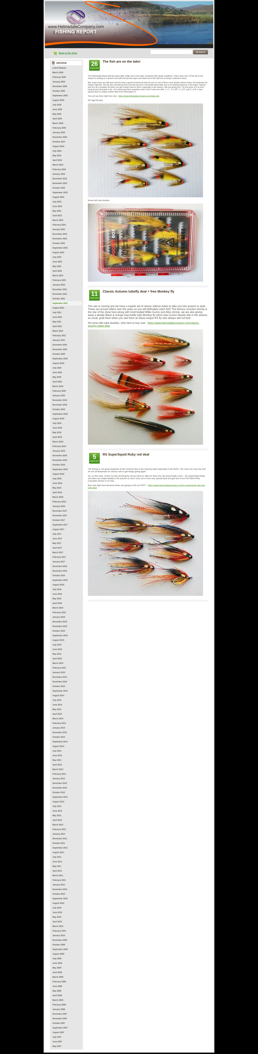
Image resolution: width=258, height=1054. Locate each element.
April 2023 (57, 215)
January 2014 (58, 728)
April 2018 (57, 492)
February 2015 (59, 668)
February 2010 (59, 931)
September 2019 (60, 414)
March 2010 (57, 926)
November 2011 (59, 838)
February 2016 (59, 612)
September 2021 (60, 303)
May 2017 (56, 543)
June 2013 (57, 755)
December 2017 (59, 511)
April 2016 (57, 603)
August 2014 (58, 695)
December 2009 (59, 940)
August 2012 (58, 802)
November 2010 (59, 889)
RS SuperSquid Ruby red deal (126, 454)
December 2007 (59, 1014)
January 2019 (58, 451)
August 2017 (58, 529)
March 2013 (57, 769)
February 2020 (59, 391)
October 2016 (58, 575)
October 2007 (58, 1023)
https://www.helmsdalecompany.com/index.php (138, 96)
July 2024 (56, 151)
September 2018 (60, 469)
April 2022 (57, 271)
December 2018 (59, 455)
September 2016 (60, 580)
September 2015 (60, 635)
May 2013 (56, 760)
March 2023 (57, 220)
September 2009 (60, 949)
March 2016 (57, 608)
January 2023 (58, 229)
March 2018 (57, 497)
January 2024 (58, 174)
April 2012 (57, 820)
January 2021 (58, 340)
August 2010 (58, 903)
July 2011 (56, 857)
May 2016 (56, 598)
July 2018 (56, 478)
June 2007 (57, 1041)
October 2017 (58, 520)
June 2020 (57, 372)
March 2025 (57, 123)
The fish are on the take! (122, 61)
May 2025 (56, 114)
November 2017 (59, 515)
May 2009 (56, 968)
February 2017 (59, 557)
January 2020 (58, 395)
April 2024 (57, 160)
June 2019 (57, 428)
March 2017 (57, 552)
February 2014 (59, 723)
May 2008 (56, 991)
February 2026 (59, 77)
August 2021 (58, 308)
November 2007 (59, 1018)
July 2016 (56, 589)
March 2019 (57, 442)
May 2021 (56, 322)
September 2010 (60, 898)
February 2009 (59, 981)
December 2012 (59, 783)
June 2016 (57, 594)
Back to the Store (68, 53)
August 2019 (58, 418)
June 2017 (57, 538)
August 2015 (58, 640)
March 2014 (57, 718)
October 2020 (58, 354)
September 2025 (60, 95)
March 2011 (57, 875)
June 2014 (57, 705)
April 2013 (57, 765)
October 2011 (58, 843)
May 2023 (56, 211)
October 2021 (58, 298)
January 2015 (58, 672)
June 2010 (57, 912)
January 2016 (58, 617)
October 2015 (58, 631)
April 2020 (57, 382)
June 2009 (57, 963)
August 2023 (58, 197)
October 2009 (58, 945)
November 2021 (59, 294)
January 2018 (58, 506)
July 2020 (56, 368)
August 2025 (58, 100)
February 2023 (59, 225)
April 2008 (57, 995)
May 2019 (56, 432)
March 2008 (57, 1000)
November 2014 (59, 682)
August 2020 (58, 363)
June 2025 (57, 109)
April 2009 (57, 972)
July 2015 (56, 645)
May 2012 (56, 815)
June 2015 (57, 649)
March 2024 (57, 165)
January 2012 (58, 834)
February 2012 (59, 829)
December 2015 (59, 622)
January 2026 (58, 82)
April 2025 (57, 119)
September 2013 (60, 742)
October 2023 (58, 188)
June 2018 (57, 483)
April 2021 (57, 326)
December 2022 (59, 234)
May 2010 (56, 917)
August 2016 (58, 585)
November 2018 (59, 460)
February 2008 (59, 1005)
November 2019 (59, 405)
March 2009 (57, 977)
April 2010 (57, 921)
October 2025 (58, 91)
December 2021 (59, 289)
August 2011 (58, 852)
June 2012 (57, 811)
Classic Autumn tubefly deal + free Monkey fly (138, 291)
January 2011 (58, 885)
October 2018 (58, 465)
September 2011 (60, 848)
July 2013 (56, 751)
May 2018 (56, 488)
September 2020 (60, 358)
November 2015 (59, 626)
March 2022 (57, 275)
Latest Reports (59, 68)
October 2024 (58, 142)
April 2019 (57, 437)
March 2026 (57, 72)
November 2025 (59, 86)
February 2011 (59, 880)
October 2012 (58, 792)
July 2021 (56, 312)
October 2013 (58, 737)
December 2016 (59, 566)
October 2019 (58, 409)
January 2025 (58, 132)
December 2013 (59, 732)
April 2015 (57, 658)
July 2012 (56, 806)
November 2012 (59, 788)
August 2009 (58, 954)
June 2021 (57, 317)
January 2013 (58, 778)
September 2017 (60, 525)
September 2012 (60, 797)
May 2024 (56, 155)
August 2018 (58, 474)
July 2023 (56, 202)
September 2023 (60, 192)
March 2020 (57, 386)
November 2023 (59, 183)
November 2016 (59, 571)
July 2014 (56, 700)
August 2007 (58, 1032)
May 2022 (56, 266)
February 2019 (59, 446)
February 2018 (59, 502)
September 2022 (60, 248)
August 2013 (58, 746)
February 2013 (59, 774)
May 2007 (56, 1046)
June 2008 (57, 986)
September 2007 (60, 1028)
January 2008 (58, 1009)
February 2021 (59, 335)
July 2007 (56, 1037)
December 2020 (59, 345)
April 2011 (57, 871)
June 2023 (57, 206)
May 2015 (56, 654)
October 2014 (58, 686)
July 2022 (56, 257)
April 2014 (57, 714)
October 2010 (58, 894)
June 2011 (57, 862)
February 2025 (59, 128)
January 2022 (58, 285)
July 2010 (56, 908)
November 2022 (59, 239)
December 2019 (59, 400)
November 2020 (59, 349)
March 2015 (57, 663)
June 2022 (57, 262)
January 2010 (58, 935)
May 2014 (56, 709)
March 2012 (57, 825)
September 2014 (60, 691)
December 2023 (59, 179)
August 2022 (58, 252)
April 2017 (57, 548)
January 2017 (58, 562)
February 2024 (59, 169)
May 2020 (56, 377)
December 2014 (59, 677)
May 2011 (56, 866)
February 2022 (59, 280)
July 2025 (56, 105)
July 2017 (56, 534)
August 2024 (58, 146)
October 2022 (58, 243)
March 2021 (57, 331)
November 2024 (59, 137)
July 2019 (56, 423)
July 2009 (56, 958)
